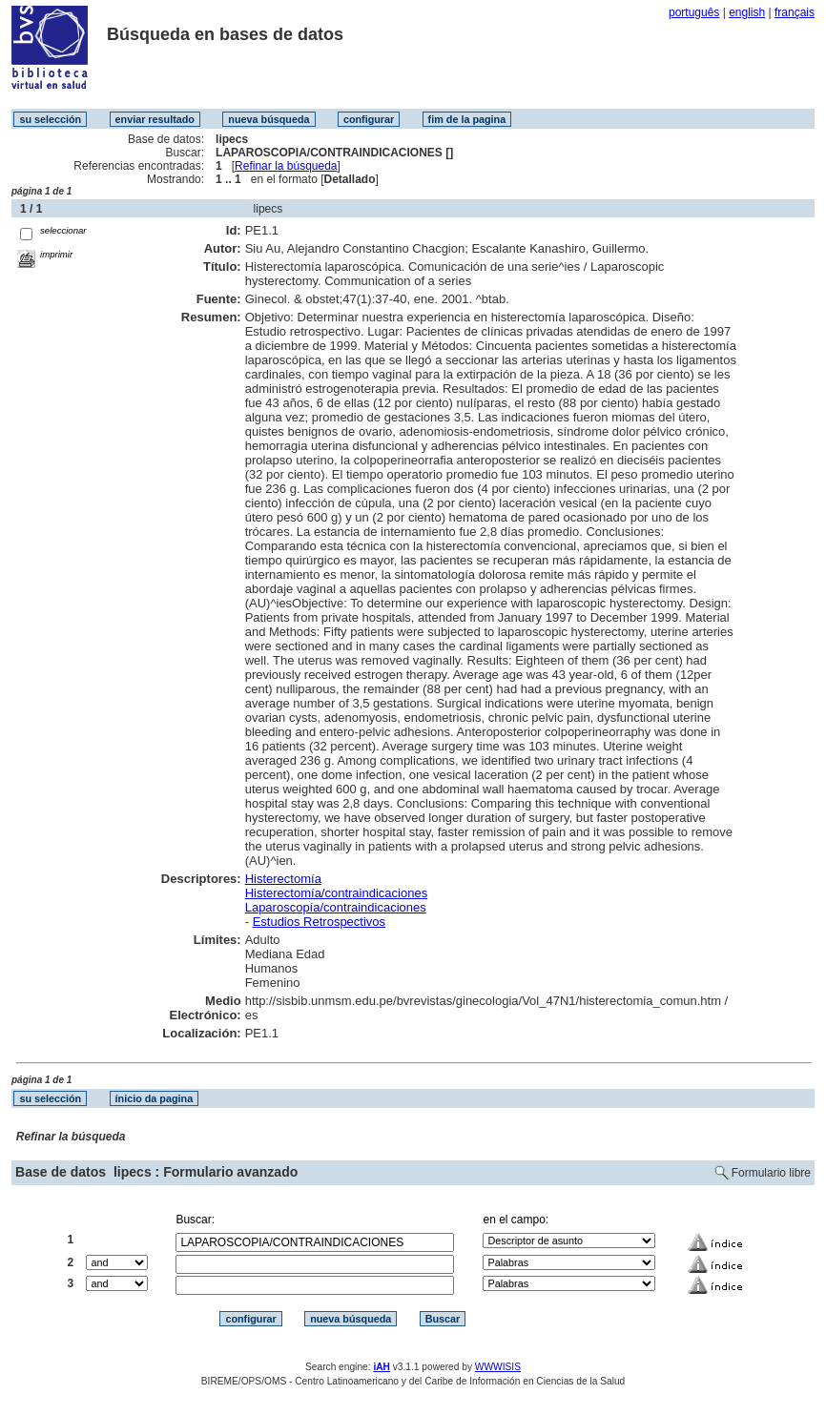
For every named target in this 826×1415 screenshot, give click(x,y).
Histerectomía (283, 879)
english (747, 12)
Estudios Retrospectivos (319, 921)
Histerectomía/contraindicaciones (336, 893)
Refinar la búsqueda (286, 166)
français (794, 12)
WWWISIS (498, 1367)
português (694, 12)
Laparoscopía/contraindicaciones (335, 907)
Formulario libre (771, 1172)
